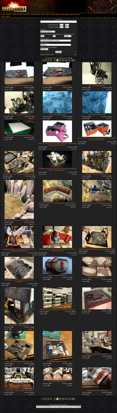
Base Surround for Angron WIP (14, 220)
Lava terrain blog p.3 (55, 381)
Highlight (89, 390)
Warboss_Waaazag (26, 361)
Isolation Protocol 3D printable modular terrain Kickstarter (57, 168)
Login (75, 54)
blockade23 (31, 174)
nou (104, 277)
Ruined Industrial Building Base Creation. (92, 249)
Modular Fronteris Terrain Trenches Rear (52, 203)
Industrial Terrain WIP (92, 174)
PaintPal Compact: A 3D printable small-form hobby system (57, 143)
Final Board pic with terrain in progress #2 (18, 280)
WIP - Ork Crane (94, 85)
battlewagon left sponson (53, 85)
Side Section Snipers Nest (14, 390)
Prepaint (50, 361)
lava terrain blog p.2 (94, 277)
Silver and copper (11, 361)
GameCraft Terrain (54, 275)
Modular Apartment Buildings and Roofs (52, 309)
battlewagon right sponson (14, 85)
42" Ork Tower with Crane (16, 114)
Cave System (53, 114)
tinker (103, 85)
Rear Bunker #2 (14, 325)
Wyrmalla (63, 114)
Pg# (73, 60)
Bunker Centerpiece (91, 354)
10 (63, 60)
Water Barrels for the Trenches (92, 203)
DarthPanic (27, 135)
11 (66, 60)
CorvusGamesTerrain (58, 145)
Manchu (64, 275)
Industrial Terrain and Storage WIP (14, 174)
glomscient (28, 85)
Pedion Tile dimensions (14, 135)
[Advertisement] (92, 6)
